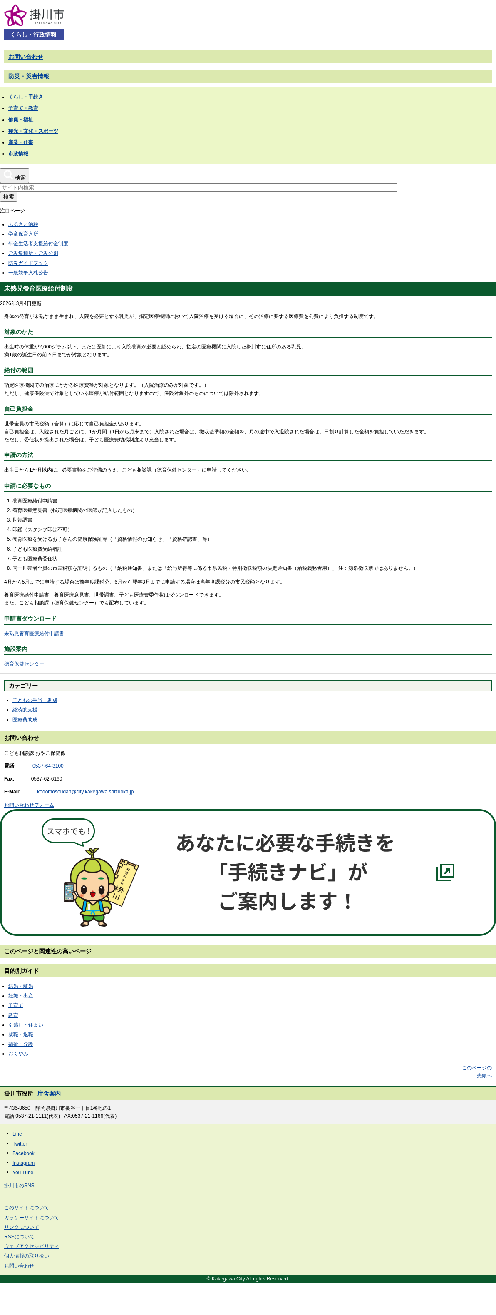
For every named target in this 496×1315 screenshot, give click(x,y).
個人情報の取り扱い (26, 1256)
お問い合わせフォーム (29, 805)
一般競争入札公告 (28, 273)
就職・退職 (20, 1034)
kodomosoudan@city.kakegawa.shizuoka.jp (85, 792)
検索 (8, 197)
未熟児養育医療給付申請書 (34, 633)
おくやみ (18, 1053)
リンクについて (21, 1227)
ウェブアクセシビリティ (31, 1246)
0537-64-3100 (48, 766)
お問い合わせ (25, 56)
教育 (13, 1015)
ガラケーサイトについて (31, 1218)
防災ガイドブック (28, 263)
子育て (15, 1005)
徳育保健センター (24, 664)
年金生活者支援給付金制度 (38, 243)
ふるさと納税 (23, 224)
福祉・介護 (20, 1044)
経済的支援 (24, 710)
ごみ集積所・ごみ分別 (33, 253)
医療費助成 (24, 720)
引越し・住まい (25, 1025)
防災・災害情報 (28, 76)
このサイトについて (26, 1208)
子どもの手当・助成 (34, 700)
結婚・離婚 (20, 986)
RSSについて (19, 1237)
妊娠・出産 (20, 996)
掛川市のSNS (19, 1185)
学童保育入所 (23, 234)
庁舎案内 (49, 1093)
